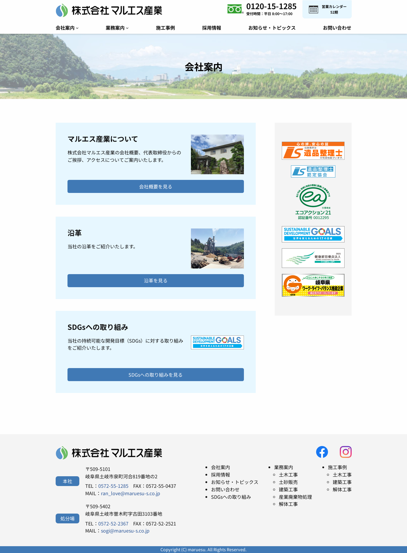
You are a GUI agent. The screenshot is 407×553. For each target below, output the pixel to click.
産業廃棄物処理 (295, 496)
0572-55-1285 (113, 485)
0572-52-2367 (113, 523)
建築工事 (288, 489)
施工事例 (337, 467)
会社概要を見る (155, 186)
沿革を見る (156, 280)
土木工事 (288, 474)
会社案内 (220, 467)
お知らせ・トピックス (234, 481)
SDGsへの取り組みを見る (155, 374)
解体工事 (288, 503)
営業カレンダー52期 (334, 9)
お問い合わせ (225, 489)
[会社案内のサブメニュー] (77, 27)
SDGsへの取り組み (231, 496)
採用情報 (220, 474)
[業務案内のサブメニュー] (127, 27)
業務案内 (283, 467)
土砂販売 (288, 481)
